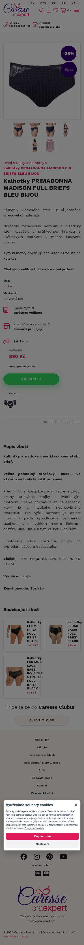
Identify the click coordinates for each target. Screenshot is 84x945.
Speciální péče (42, 777)
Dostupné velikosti (22, 366)
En (32, 3)
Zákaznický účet (42, 793)
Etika (42, 770)
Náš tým (42, 747)
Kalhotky (36, 163)
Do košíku (31, 379)
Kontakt (42, 785)
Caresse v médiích (42, 755)
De (64, 3)
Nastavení (42, 844)
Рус (44, 3)
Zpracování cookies (34, 828)
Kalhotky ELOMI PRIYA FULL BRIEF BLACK (32, 631)
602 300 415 (19, 26)
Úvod (7, 163)
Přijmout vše (42, 836)
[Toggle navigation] (76, 10)
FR (54, 3)
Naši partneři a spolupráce (42, 762)
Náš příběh (42, 739)
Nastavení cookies (15, 936)
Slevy (20, 163)
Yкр (75, 3)
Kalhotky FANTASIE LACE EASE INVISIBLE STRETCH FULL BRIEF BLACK (32, 673)
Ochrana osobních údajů (59, 932)
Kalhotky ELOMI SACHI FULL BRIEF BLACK (72, 631)
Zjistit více (42, 720)
